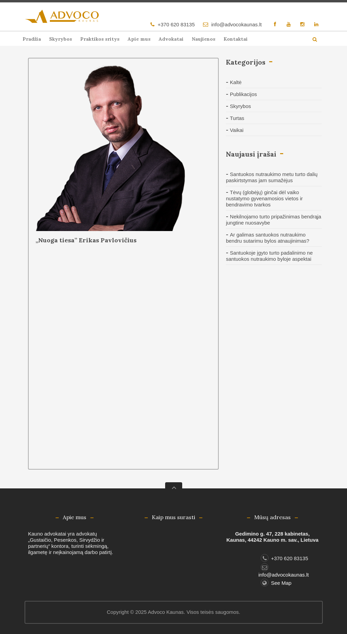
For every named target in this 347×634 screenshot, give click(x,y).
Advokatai (171, 39)
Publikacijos (243, 94)
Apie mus (139, 39)
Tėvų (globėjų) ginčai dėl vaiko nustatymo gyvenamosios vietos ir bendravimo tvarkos (264, 198)
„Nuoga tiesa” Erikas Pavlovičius (85, 240)
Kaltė (236, 82)
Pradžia (32, 39)
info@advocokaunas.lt (236, 24)
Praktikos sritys (99, 39)
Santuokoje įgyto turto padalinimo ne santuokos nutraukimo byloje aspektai (269, 256)
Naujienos (203, 39)
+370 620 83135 (176, 24)
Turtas (237, 118)
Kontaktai (235, 39)
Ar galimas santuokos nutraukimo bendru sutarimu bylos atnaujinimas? (267, 238)
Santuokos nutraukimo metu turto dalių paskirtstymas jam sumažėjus (271, 177)
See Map (276, 583)
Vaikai (237, 130)
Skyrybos (60, 39)
